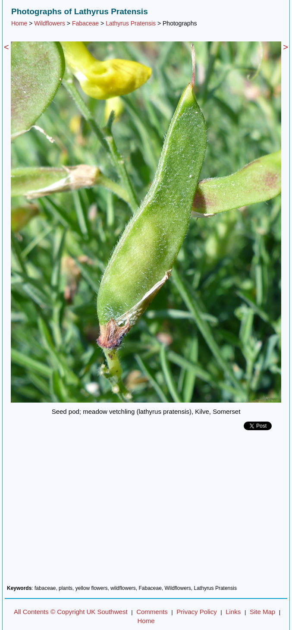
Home (19, 23)
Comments (152, 611)
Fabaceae (85, 23)
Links (233, 611)
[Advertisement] (146, 510)
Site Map (262, 611)
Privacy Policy (196, 611)
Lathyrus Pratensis (131, 23)
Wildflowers (49, 23)
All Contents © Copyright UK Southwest (71, 611)
